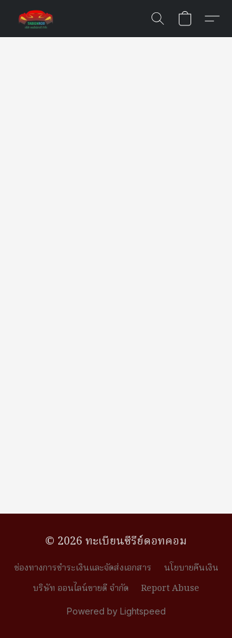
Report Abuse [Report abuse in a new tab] (170, 588)
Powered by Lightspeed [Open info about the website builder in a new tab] (116, 611)
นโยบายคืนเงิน (191, 568)
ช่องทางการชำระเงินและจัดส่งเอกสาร (83, 568)
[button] (37, 18)
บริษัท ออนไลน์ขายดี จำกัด (81, 588)
